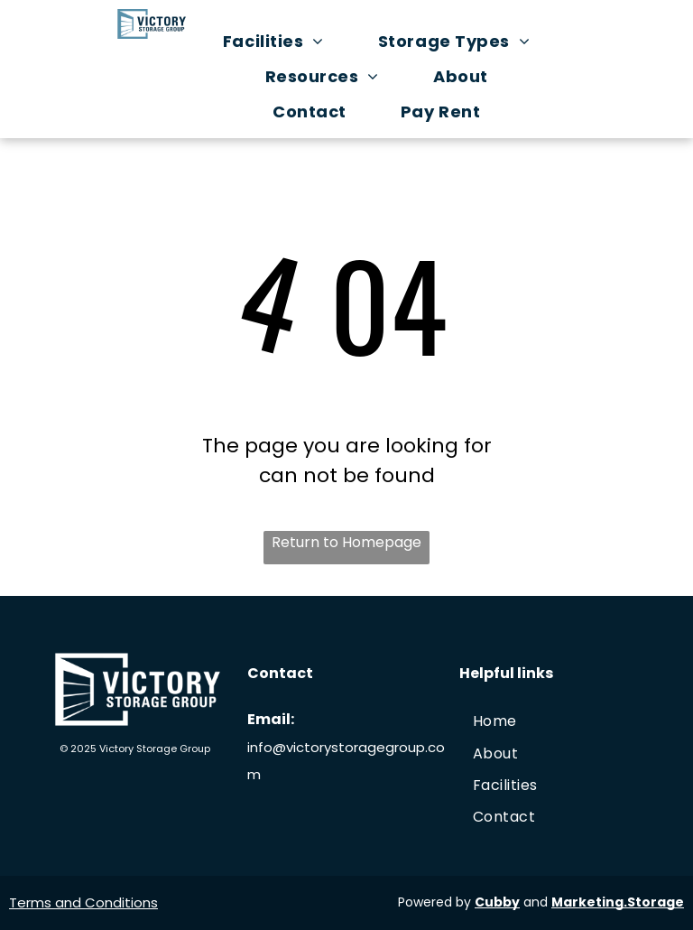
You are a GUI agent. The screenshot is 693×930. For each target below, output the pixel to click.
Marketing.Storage (617, 902)
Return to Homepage (346, 542)
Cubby (497, 902)
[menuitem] (282, 41)
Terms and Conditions (83, 902)
